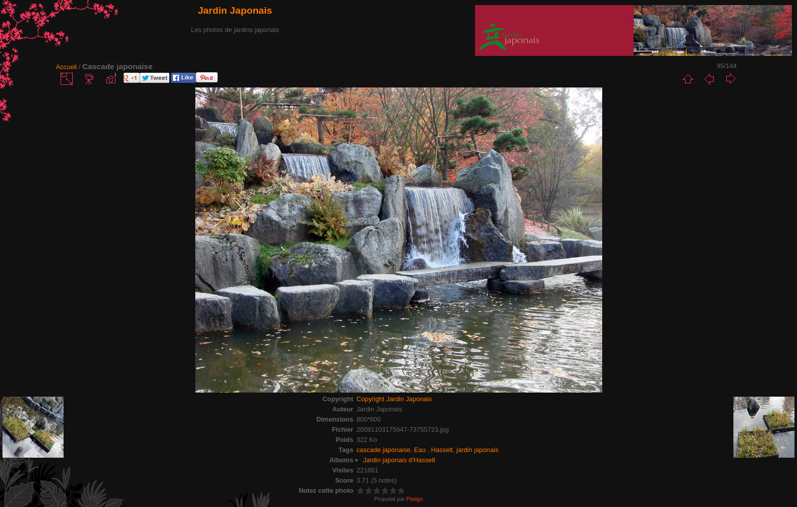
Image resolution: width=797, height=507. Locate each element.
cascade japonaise (383, 450)
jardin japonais (477, 450)
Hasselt (442, 450)
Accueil (66, 67)
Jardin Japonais (235, 10)
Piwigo (414, 499)
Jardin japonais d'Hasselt (399, 460)
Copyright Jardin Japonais (394, 399)
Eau (420, 450)
